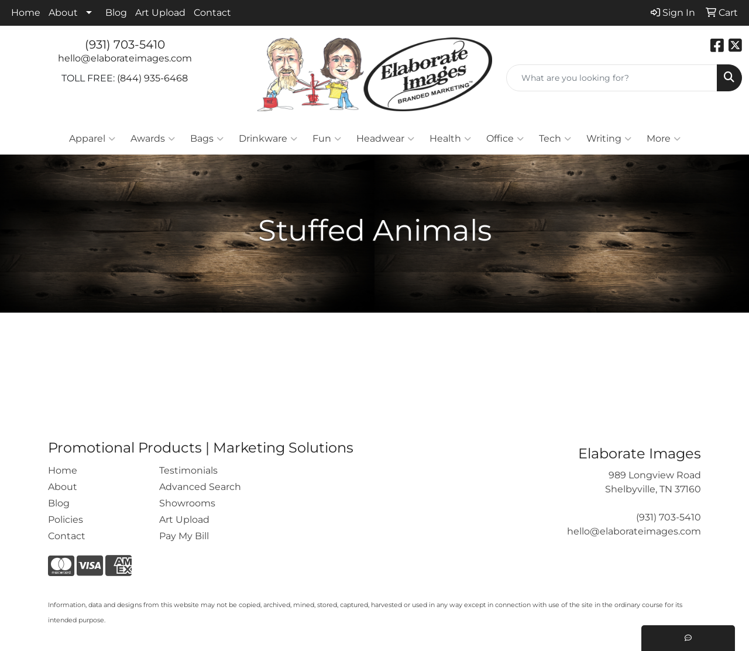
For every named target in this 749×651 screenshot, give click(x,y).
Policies (65, 519)
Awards (152, 139)
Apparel (92, 139)
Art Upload (160, 12)
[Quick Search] (611, 77)
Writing (608, 139)
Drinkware (268, 139)
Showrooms (187, 503)
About (63, 12)
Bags (207, 139)
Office (505, 139)
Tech (555, 139)
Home (25, 12)
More (664, 139)
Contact (212, 12)
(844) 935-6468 (152, 78)
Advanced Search (200, 486)
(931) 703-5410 (125, 44)
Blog (116, 12)
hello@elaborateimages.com (125, 58)
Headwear (385, 139)
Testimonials (188, 470)
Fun (326, 139)
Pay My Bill (184, 536)
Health (450, 139)
